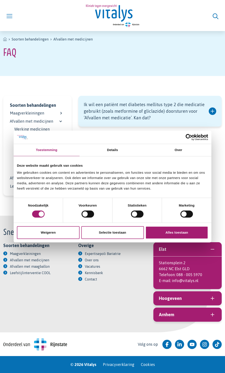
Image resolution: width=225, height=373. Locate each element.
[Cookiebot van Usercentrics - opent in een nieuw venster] (189, 137)
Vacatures (92, 266)
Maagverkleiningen (27, 113)
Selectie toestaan (112, 232)
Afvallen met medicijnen (31, 121)
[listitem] (5, 39)
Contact (91, 279)
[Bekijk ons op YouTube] (192, 344)
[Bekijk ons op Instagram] (204, 344)
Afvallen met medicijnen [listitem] (73, 39)
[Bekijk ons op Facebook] (167, 344)
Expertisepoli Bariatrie (103, 254)
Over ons (92, 260)
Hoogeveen (187, 298)
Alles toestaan (176, 232)
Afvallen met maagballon (30, 266)
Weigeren (48, 232)
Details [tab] (112, 150)
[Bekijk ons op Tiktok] (217, 344)
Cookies (148, 364)
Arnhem (187, 314)
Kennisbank (94, 273)
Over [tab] (178, 150)
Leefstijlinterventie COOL (30, 273)
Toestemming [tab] (46, 150)
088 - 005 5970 (189, 274)
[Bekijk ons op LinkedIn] (179, 344)
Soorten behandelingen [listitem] (30, 39)
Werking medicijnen (32, 129)
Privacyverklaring (118, 364)
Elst (187, 249)
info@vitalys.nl (185, 280)
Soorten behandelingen (33, 105)
